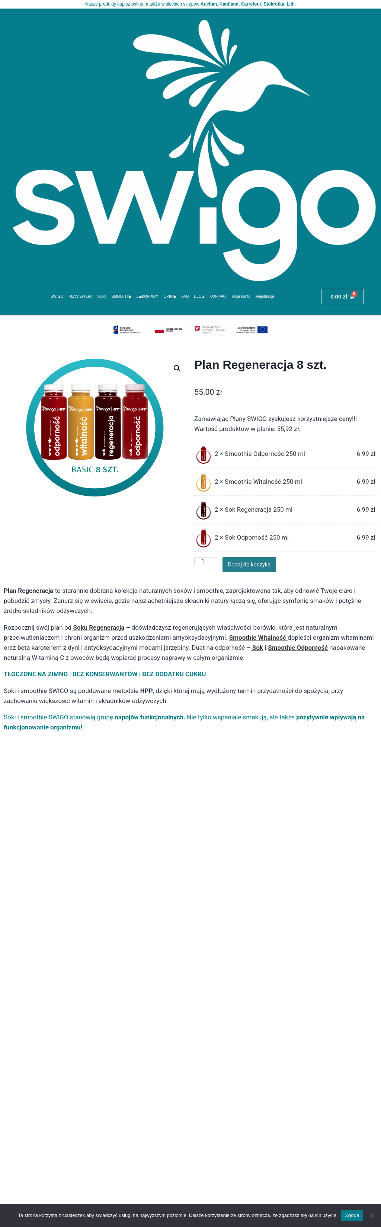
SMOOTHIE (121, 299)
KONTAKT (218, 299)
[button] (177, 371)
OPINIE (170, 299)
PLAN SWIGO (80, 299)
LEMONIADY (148, 299)
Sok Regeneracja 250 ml (258, 512)
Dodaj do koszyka (255, 567)
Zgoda (352, 1215)
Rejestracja (265, 299)
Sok (257, 650)
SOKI (101, 299)
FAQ (185, 299)
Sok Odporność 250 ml (257, 540)
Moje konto (241, 299)
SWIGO (57, 299)
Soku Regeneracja (97, 630)
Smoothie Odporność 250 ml (265, 456)
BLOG (199, 299)
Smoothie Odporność (298, 650)
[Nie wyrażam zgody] (371, 1215)
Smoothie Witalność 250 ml (263, 484)
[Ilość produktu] (205, 564)
